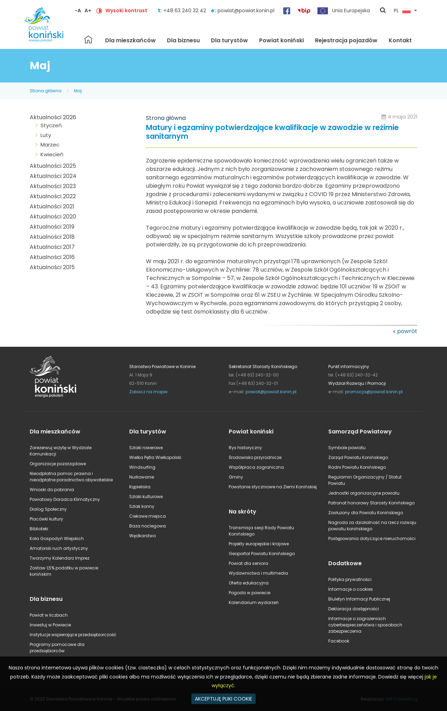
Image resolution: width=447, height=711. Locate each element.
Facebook (338, 641)
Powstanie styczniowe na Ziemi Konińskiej (273, 487)
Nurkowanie (141, 477)
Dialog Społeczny (48, 509)
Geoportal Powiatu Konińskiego (262, 553)
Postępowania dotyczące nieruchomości (372, 538)
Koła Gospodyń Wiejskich (57, 538)
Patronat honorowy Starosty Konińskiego (371, 503)
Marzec (50, 144)
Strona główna (88, 39)
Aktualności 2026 (53, 117)
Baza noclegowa (147, 526)
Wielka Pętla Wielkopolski (155, 457)
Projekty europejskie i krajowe (259, 544)
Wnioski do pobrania (52, 490)
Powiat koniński (281, 40)
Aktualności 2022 (53, 196)
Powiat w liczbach (49, 615)
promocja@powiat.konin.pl (374, 392)
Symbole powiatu (347, 448)
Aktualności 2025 (53, 166)
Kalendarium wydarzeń (254, 602)
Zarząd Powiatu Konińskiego (358, 457)
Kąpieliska (140, 487)
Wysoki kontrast (126, 10)
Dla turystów (229, 40)
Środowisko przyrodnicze (255, 457)
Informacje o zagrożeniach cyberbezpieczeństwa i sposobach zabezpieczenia (365, 625)
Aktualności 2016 (52, 257)
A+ (88, 10)
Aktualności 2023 (53, 186)
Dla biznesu (183, 40)
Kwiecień (52, 154)
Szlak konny (141, 506)
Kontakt (400, 40)
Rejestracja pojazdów (346, 40)
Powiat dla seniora (248, 563)
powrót (407, 331)
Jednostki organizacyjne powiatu (364, 493)
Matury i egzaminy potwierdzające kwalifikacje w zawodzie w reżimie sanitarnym (272, 132)
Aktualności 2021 (52, 206)
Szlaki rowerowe (146, 448)
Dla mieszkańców (130, 40)
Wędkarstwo (142, 536)
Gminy (236, 477)
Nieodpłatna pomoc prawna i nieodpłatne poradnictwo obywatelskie (71, 477)
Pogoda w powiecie (249, 593)
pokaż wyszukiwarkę (383, 10)
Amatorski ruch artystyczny (59, 548)
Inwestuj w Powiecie (50, 625)
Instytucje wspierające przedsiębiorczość (73, 635)
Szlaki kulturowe (146, 497)
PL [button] (402, 11)
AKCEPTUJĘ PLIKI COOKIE (223, 698)
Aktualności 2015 (52, 267)
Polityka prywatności (350, 579)
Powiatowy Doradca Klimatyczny (65, 499)
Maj (78, 91)
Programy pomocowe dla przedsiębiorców (57, 647)
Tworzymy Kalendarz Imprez (59, 558)
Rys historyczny (245, 448)
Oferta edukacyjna (249, 583)
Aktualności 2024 (53, 176)
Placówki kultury (46, 519)
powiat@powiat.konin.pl (246, 10)
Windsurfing (142, 467)
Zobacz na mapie (148, 392)
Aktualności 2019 (52, 227)
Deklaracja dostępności (353, 609)
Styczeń (51, 125)
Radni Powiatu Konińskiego (357, 467)
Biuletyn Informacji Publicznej (359, 599)
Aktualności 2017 (52, 247)
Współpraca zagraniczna (256, 467)
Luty (46, 135)
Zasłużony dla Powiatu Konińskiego (365, 513)
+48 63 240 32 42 (185, 10)
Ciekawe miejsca (147, 516)
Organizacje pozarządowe (58, 464)
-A (78, 10)
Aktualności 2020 (53, 217)
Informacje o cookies (350, 589)
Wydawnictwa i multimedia (258, 573)
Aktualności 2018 (52, 237)
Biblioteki (39, 529)
